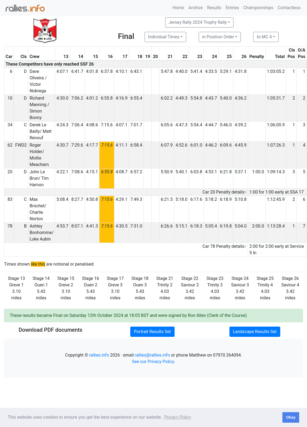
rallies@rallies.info (152, 355)
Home (178, 7)
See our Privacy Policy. (153, 361)
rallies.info (99, 355)
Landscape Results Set (255, 331)
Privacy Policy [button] (177, 417)
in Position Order (218, 36)
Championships (258, 7)
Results (214, 7)
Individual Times (163, 36)
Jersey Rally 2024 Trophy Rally (198, 22)
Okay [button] (290, 417)
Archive (195, 7)
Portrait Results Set (152, 331)
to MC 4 (264, 36)
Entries (232, 7)
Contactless (289, 7)
